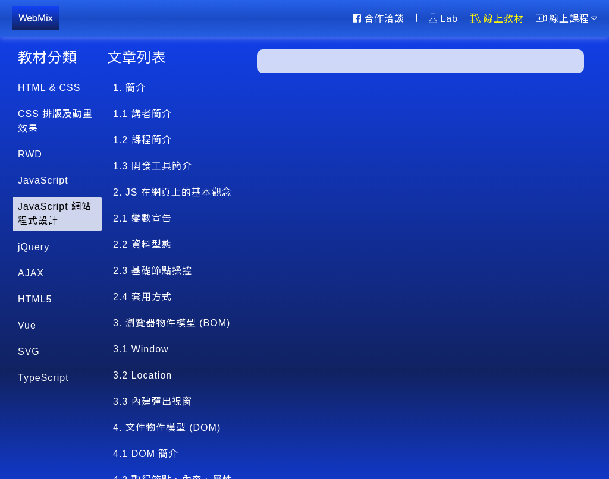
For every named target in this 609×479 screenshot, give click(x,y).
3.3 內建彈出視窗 (152, 401)
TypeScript (43, 378)
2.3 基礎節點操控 (152, 271)
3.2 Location (142, 375)
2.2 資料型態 (142, 245)
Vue (27, 325)
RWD (30, 154)
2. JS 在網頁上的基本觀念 (172, 192)
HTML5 (35, 299)
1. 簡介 (129, 88)
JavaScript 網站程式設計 (55, 213)
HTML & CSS (49, 88)
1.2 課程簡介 (142, 140)
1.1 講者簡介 (142, 114)
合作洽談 (378, 18)
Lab (443, 18)
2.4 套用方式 (142, 297)
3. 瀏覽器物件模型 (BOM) (171, 323)
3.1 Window (141, 349)
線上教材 (497, 18)
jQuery (33, 247)
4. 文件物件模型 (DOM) (167, 428)
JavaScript (43, 180)
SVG (29, 351)
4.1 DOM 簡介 (145, 454)
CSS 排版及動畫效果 (55, 121)
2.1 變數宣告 (142, 218)
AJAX (31, 273)
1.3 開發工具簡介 (152, 166)
